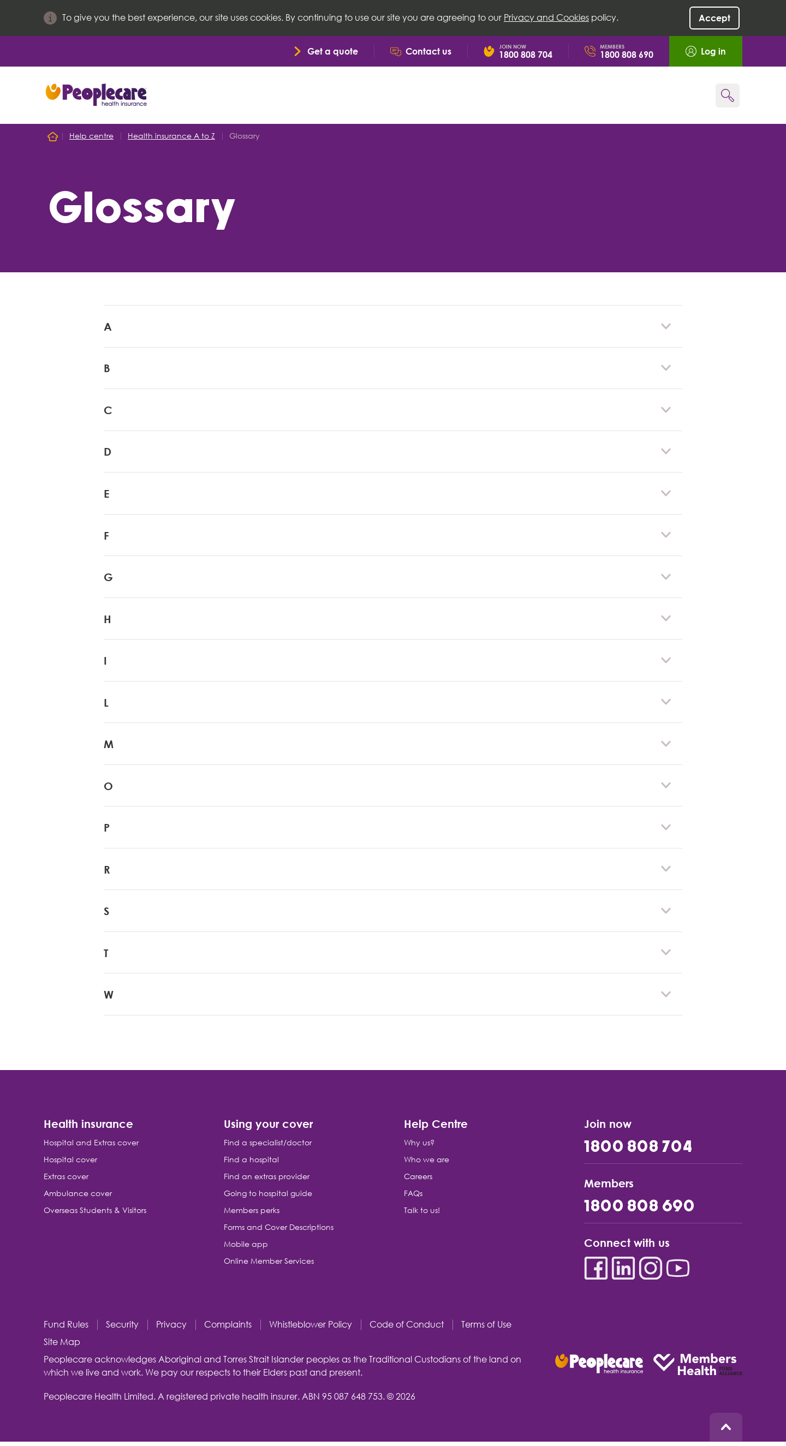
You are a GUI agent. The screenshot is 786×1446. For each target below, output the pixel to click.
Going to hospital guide (268, 1197)
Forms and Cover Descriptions (279, 1231)
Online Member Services (269, 1265)
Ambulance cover (78, 1197)
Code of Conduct (407, 1329)
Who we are (426, 1163)
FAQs (413, 1197)
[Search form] (728, 95)
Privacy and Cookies (546, 17)
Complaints (228, 1329)
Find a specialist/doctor (268, 1147)
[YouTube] (678, 1272)
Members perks (251, 1214)
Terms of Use (486, 1329)
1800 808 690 (639, 1211)
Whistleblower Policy (310, 1329)
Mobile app (246, 1248)
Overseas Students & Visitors (95, 1214)
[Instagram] (651, 1272)
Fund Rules (66, 1329)
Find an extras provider (266, 1180)
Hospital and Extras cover (91, 1147)
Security (122, 1329)
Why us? (419, 1147)
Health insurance (88, 1128)
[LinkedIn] (623, 1272)
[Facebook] (596, 1272)
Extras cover (66, 1180)
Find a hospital (251, 1163)
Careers (418, 1180)
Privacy (171, 1329)
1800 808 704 (638, 1152)
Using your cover (268, 1128)
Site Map (62, 1346)
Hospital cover (70, 1163)
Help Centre (436, 1128)
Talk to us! (422, 1214)
